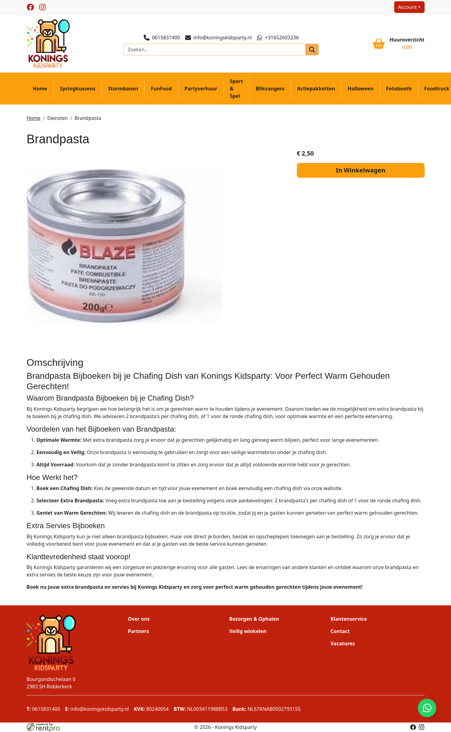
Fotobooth (399, 88)
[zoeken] (312, 49)
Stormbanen (123, 88)
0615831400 (162, 37)
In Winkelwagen (360, 170)
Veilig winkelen (247, 631)
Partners (138, 631)
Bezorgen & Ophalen (254, 618)
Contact (340, 631)
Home (40, 88)
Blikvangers (270, 88)
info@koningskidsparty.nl (218, 37)
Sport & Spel (236, 88)
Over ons (139, 618)
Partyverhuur (201, 88)
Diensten (57, 118)
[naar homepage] (48, 43)
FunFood (161, 88)
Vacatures (343, 643)
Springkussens (77, 88)
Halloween (360, 88)
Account (407, 7)
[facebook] (30, 7)
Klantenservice (349, 618)
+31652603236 (278, 37)
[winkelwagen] (398, 43)
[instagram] (42, 7)
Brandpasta (88, 118)
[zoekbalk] (214, 49)
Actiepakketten (316, 88)
